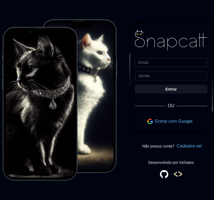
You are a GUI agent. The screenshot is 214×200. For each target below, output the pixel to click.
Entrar (171, 89)
